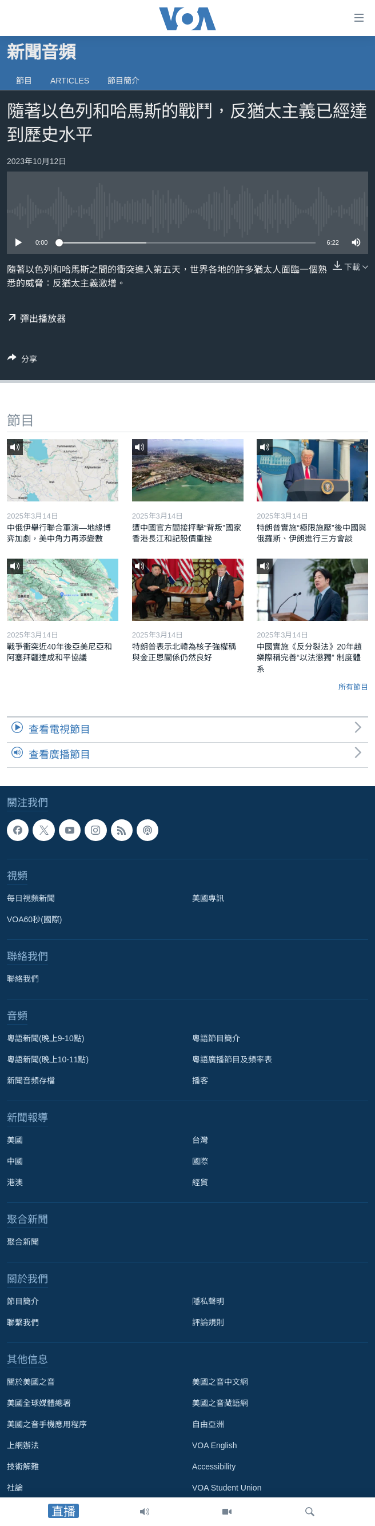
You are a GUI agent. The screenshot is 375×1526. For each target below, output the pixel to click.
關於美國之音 (31, 1381)
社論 (15, 1487)
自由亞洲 (208, 1424)
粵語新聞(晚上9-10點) (45, 1038)
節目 (24, 80)
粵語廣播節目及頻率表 (232, 1059)
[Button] (22, 361)
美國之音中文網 (220, 1381)
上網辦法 (23, 1445)
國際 (200, 1161)
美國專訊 (208, 898)
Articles (69, 80)
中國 (15, 1161)
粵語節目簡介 (216, 1038)
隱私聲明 (208, 1301)
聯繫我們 (23, 1322)
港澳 (15, 1182)
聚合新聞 (23, 1241)
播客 (200, 1080)
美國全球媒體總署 (39, 1403)
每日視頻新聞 (31, 898)
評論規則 (208, 1322)
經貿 (200, 1182)
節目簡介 (123, 80)
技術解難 (23, 1466)
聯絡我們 (23, 978)
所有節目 (353, 687)
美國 (15, 1140)
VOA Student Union (226, 1487)
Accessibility (214, 1466)
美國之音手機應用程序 (47, 1424)
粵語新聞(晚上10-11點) (48, 1059)
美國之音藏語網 (220, 1403)
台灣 (200, 1140)
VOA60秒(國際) (34, 919)
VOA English (214, 1445)
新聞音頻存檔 (31, 1080)
